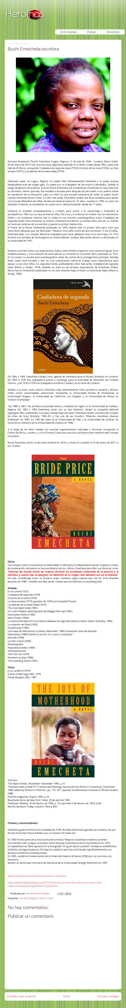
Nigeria (34, 898)
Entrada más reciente (21, 996)
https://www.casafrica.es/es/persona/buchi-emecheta (37, 876)
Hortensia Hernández (38, 893)
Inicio (66, 996)
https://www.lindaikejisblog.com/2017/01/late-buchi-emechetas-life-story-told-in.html (54, 882)
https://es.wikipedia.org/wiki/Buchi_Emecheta (32, 886)
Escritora (24, 898)
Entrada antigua (108, 996)
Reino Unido (46, 898)
